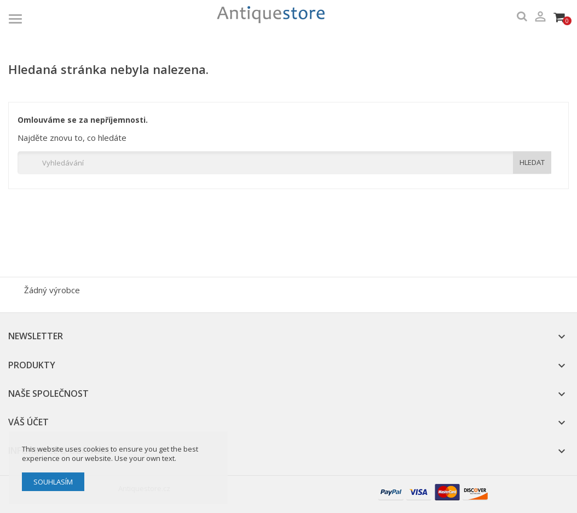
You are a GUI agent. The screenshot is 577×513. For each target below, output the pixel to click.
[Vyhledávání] (284, 162)
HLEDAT (532, 162)
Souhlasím (53, 482)
